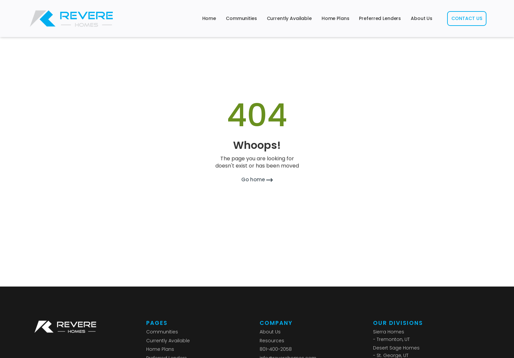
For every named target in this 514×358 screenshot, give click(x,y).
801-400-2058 (276, 349)
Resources (272, 340)
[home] (72, 18)
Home (209, 18)
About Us (421, 18)
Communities (241, 18)
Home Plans (335, 18)
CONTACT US (466, 18)
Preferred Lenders (380, 18)
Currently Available (289, 18)
